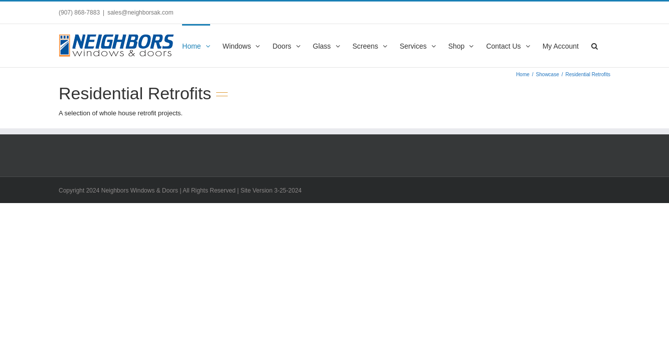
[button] (607, 45)
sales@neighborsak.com (140, 12)
